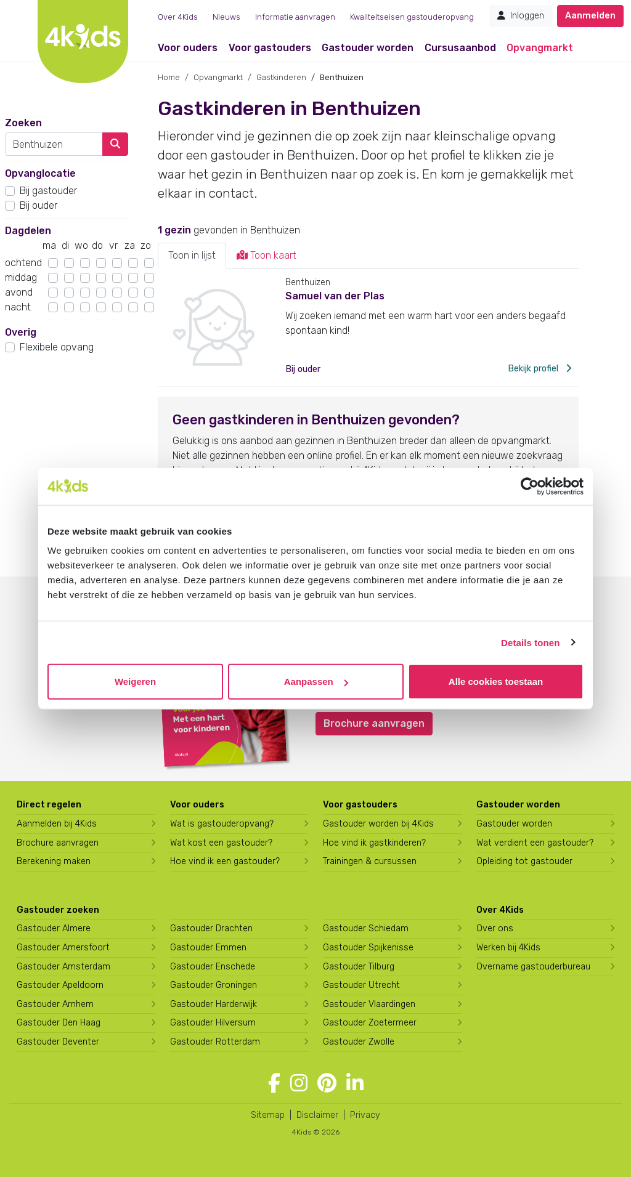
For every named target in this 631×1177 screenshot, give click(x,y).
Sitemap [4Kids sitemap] (268, 1115)
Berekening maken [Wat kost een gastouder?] (54, 861)
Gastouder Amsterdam (63, 966)
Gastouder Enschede (212, 966)
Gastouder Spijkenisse (368, 947)
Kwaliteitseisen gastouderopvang (412, 17)
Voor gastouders (270, 48)
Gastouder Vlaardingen (369, 1004)
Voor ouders (188, 48)
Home (169, 77)
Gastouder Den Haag (58, 1022)
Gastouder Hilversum (213, 1022)
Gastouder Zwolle (358, 1042)
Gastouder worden (367, 48)
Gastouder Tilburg (358, 966)
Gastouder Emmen (208, 947)
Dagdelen (28, 231)
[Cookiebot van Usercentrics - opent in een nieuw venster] (530, 486)
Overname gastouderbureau (533, 966)
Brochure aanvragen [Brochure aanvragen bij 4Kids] (58, 843)
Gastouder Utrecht (361, 985)
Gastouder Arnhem (55, 1004)
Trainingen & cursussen (370, 861)
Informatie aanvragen (295, 17)
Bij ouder (38, 205)
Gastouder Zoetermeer (370, 1022)
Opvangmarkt (540, 48)
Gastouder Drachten (211, 928)
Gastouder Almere (54, 928)
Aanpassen (316, 681)
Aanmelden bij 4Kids (57, 824)
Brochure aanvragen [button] (374, 723)
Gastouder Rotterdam (215, 1042)
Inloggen (520, 15)
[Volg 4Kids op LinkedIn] (355, 1083)
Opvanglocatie (40, 173)
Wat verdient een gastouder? (534, 843)
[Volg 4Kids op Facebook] (274, 1083)
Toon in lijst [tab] (192, 255)
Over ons (494, 928)
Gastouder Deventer (58, 1042)
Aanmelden (590, 15)
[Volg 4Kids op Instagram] (298, 1083)
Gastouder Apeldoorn (60, 985)
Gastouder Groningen (213, 985)
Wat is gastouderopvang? (222, 824)
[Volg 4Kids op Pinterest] (326, 1083)
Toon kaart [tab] (266, 255)
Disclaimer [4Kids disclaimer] (317, 1115)
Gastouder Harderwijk (213, 1004)
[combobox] (54, 144)
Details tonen (530, 642)
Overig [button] (20, 332)
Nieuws (226, 17)
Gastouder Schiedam (366, 928)
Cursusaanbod (460, 48)
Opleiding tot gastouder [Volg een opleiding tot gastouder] (524, 861)
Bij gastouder (48, 190)
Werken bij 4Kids (508, 947)
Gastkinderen (281, 77)
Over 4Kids (178, 17)
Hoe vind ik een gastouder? (225, 861)
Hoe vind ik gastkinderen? (374, 843)
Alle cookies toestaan (496, 681)
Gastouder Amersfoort (63, 947)
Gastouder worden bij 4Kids (378, 824)
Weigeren (135, 681)
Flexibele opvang (57, 347)
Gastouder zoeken (58, 910)
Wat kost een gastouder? (221, 843)
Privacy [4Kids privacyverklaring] (365, 1115)
